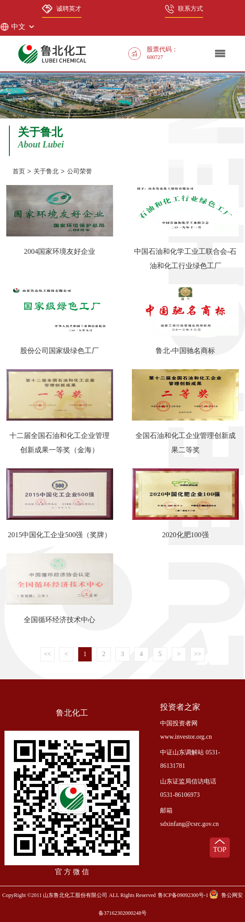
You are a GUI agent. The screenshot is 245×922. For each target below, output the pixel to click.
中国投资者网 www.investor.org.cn (186, 730)
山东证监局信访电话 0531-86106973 (188, 788)
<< (47, 654)
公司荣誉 (79, 171)
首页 (19, 171)
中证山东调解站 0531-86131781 (190, 759)
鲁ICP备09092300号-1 (183, 895)
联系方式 (184, 8)
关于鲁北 (46, 171)
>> (197, 654)
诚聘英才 (61, 8)
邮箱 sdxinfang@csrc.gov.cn (189, 817)
